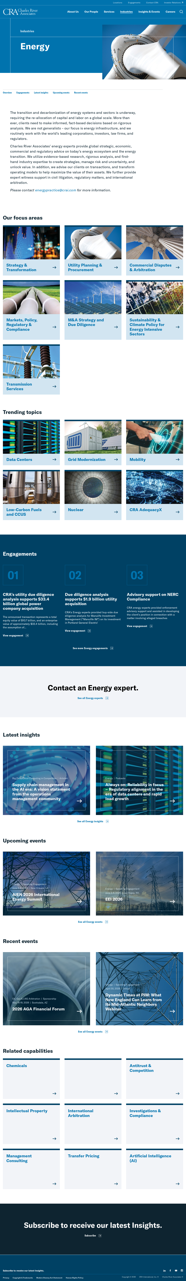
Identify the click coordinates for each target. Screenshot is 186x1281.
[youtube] (176, 1270)
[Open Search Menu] (181, 11)
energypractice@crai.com (55, 190)
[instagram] (182, 1270)
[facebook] (170, 1270)
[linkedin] (164, 1270)
